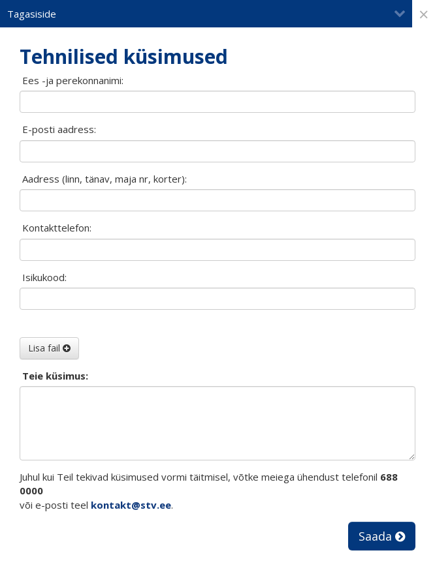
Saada (382, 536)
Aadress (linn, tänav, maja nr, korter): (104, 178)
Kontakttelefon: (56, 227)
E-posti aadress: (59, 129)
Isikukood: (44, 277)
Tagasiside (206, 13)
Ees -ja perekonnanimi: (72, 80)
